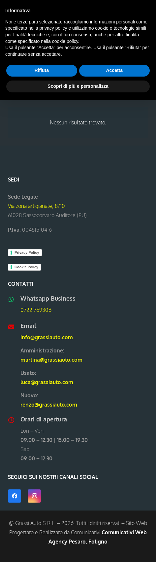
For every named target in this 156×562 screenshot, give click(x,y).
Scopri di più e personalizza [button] (77, 86)
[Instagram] (34, 496)
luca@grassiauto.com (46, 382)
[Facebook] (14, 496)
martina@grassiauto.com (51, 359)
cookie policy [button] (65, 41)
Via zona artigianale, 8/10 (36, 206)
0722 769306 (35, 310)
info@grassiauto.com (46, 337)
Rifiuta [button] (41, 70)
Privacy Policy (27, 252)
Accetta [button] (114, 70)
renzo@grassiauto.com (48, 404)
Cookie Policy (26, 267)
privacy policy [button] (53, 28)
